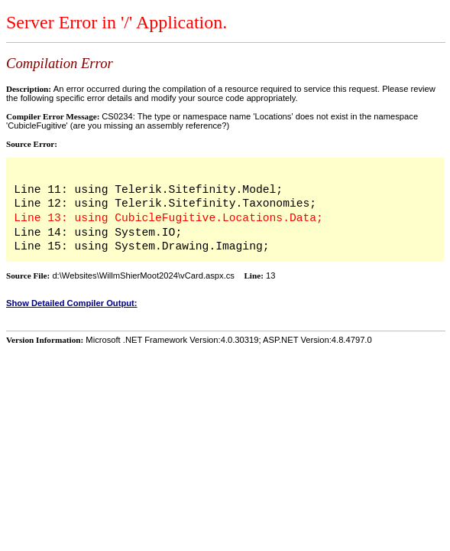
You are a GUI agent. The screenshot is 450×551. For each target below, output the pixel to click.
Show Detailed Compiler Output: (72, 303)
